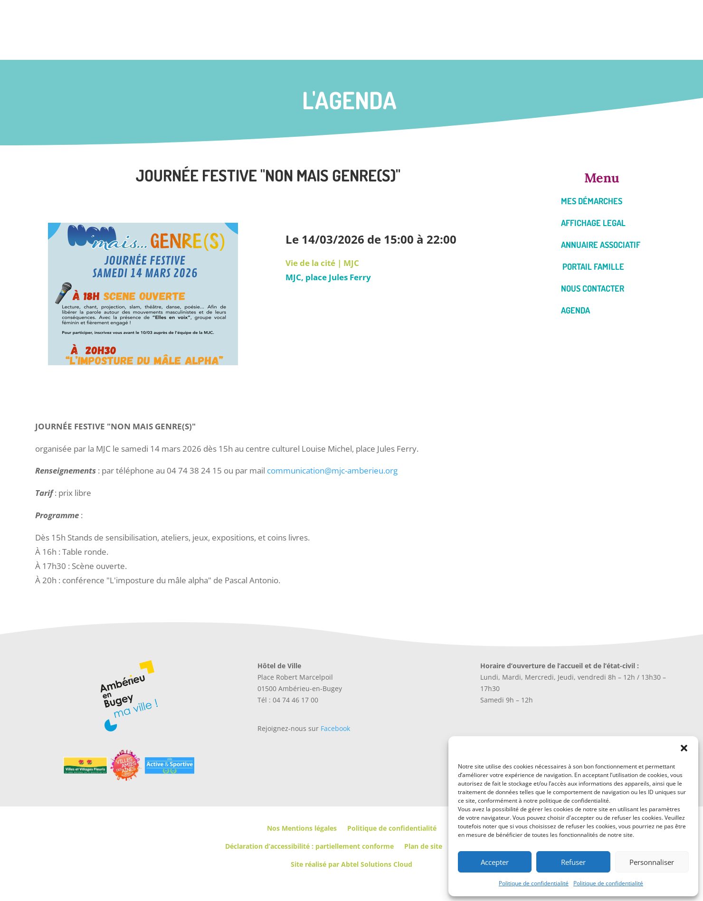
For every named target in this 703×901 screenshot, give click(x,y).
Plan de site (423, 846)
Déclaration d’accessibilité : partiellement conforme (309, 846)
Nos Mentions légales (302, 828)
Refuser (573, 862)
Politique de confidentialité (534, 883)
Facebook (335, 728)
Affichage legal (593, 223)
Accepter (495, 862)
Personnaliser (651, 862)
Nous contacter (592, 288)
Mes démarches (591, 201)
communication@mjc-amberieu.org (332, 470)
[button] (684, 748)
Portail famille (593, 266)
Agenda (575, 310)
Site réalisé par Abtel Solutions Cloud (351, 864)
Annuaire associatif (600, 244)
